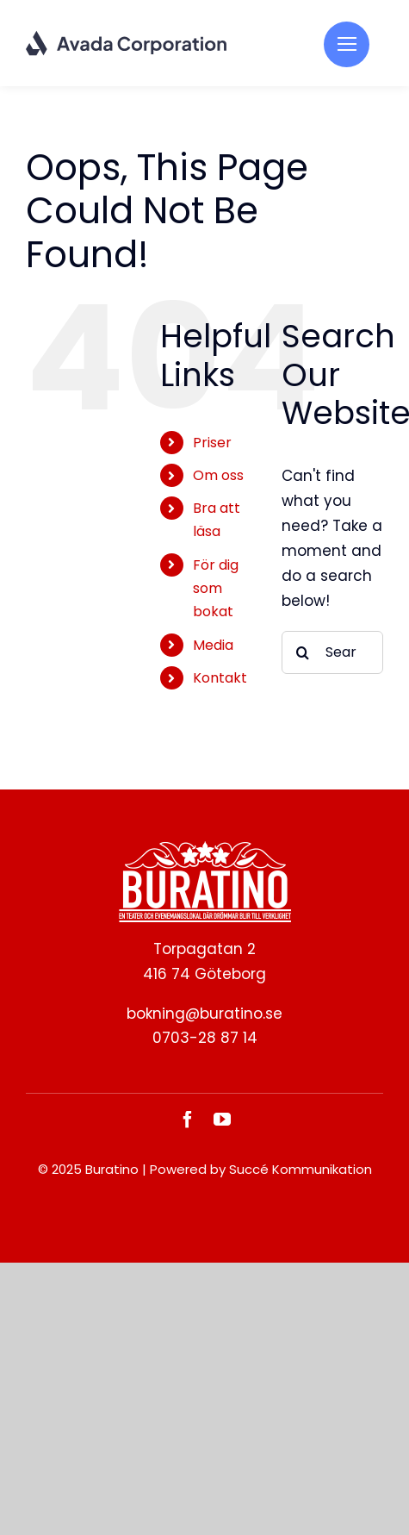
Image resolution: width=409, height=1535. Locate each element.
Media (213, 645)
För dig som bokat (216, 588)
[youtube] (222, 1119)
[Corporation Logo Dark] (127, 37)
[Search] (303, 652)
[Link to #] (346, 44)
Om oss (218, 475)
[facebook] (187, 1119)
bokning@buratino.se (204, 1013)
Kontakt (220, 678)
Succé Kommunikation (300, 1169)
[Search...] (332, 652)
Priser (212, 442)
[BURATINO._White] (205, 848)
